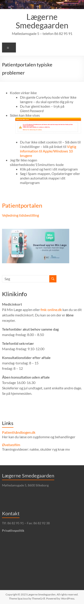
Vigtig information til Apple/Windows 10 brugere (48, 151)
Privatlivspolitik (13, 530)
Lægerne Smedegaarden (42, 21)
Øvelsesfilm (11, 445)
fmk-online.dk (51, 309)
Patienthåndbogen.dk (18, 432)
